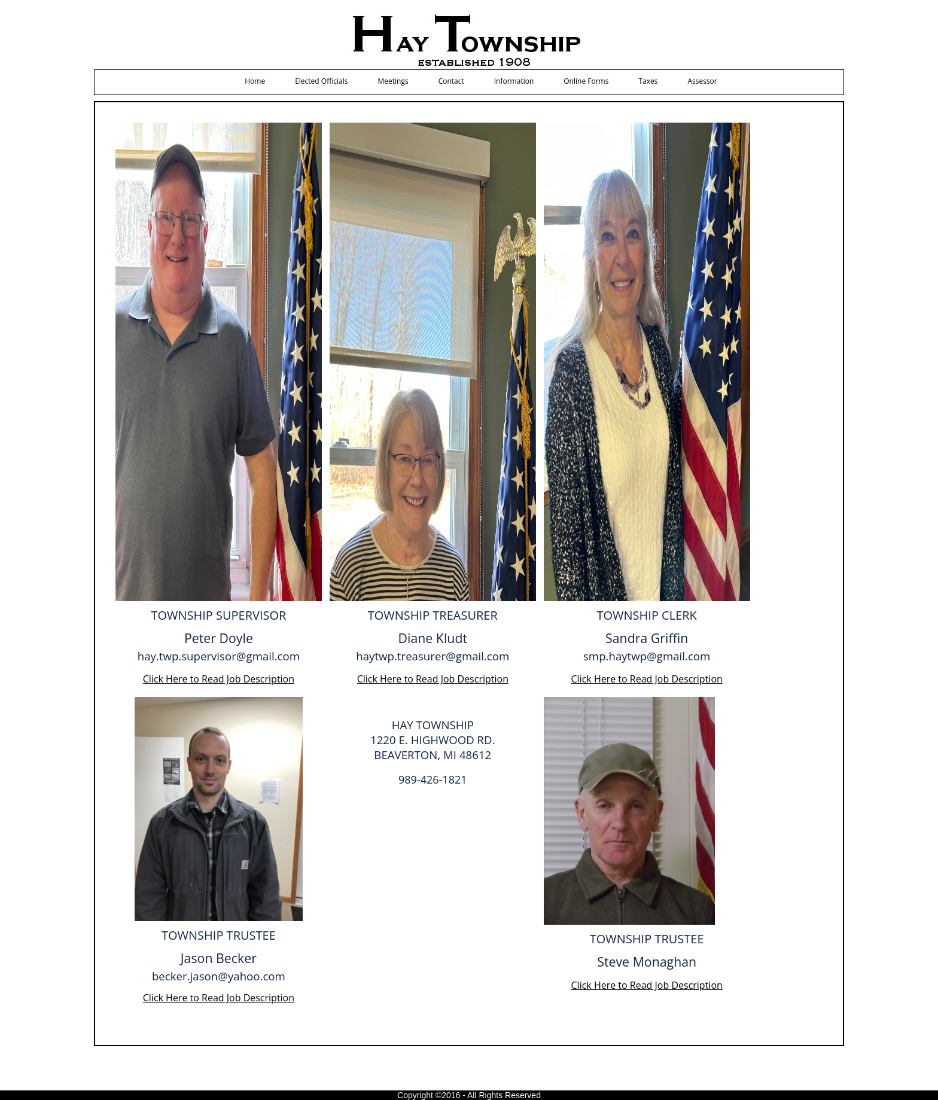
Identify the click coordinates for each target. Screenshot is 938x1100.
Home (255, 81)
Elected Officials (321, 81)
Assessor (702, 81)
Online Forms (586, 81)
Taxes (647, 81)
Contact (451, 81)
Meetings (392, 81)
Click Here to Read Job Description (218, 678)
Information (514, 81)
